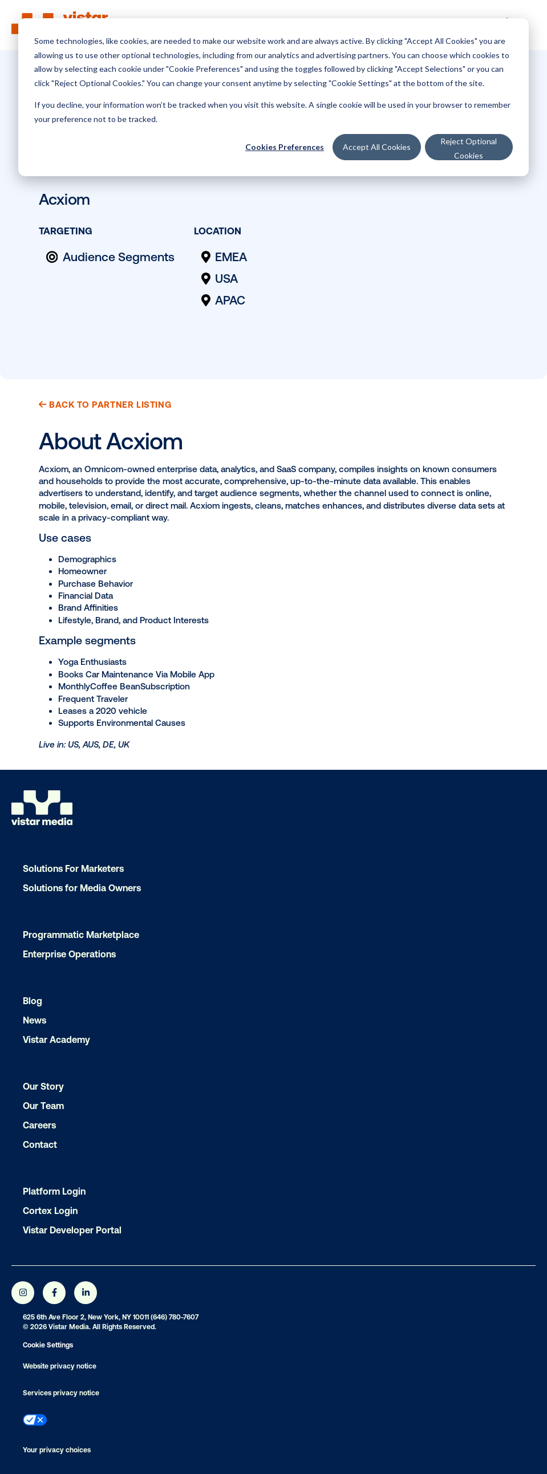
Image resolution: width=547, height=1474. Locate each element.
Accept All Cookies (377, 147)
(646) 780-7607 (174, 1317)
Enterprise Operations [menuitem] (69, 954)
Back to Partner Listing (105, 404)
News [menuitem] (34, 1020)
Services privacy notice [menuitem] (61, 1393)
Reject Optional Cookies (468, 148)
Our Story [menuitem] (43, 1086)
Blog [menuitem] (32, 1000)
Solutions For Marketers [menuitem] (73, 868)
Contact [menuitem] (40, 1144)
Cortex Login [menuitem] (50, 1210)
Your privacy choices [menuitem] (57, 1450)
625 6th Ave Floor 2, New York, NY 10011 (86, 1317)
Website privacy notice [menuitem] (59, 1366)
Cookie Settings (48, 1345)
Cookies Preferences (284, 147)
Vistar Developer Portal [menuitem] (72, 1230)
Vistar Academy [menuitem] (56, 1039)
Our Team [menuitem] (43, 1105)
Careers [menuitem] (39, 1125)
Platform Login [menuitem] (54, 1191)
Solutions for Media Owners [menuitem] (82, 887)
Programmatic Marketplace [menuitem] (81, 934)
